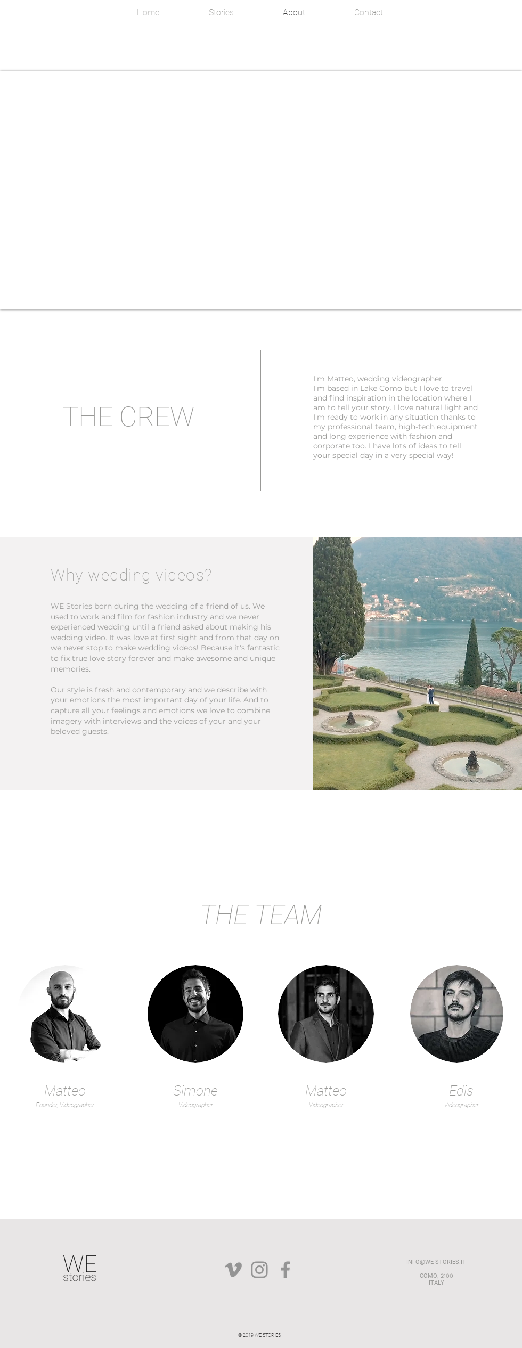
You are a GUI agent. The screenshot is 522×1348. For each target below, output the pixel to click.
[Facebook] (285, 1270)
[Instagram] (259, 1270)
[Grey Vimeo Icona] (233, 1270)
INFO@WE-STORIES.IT (436, 1262)
